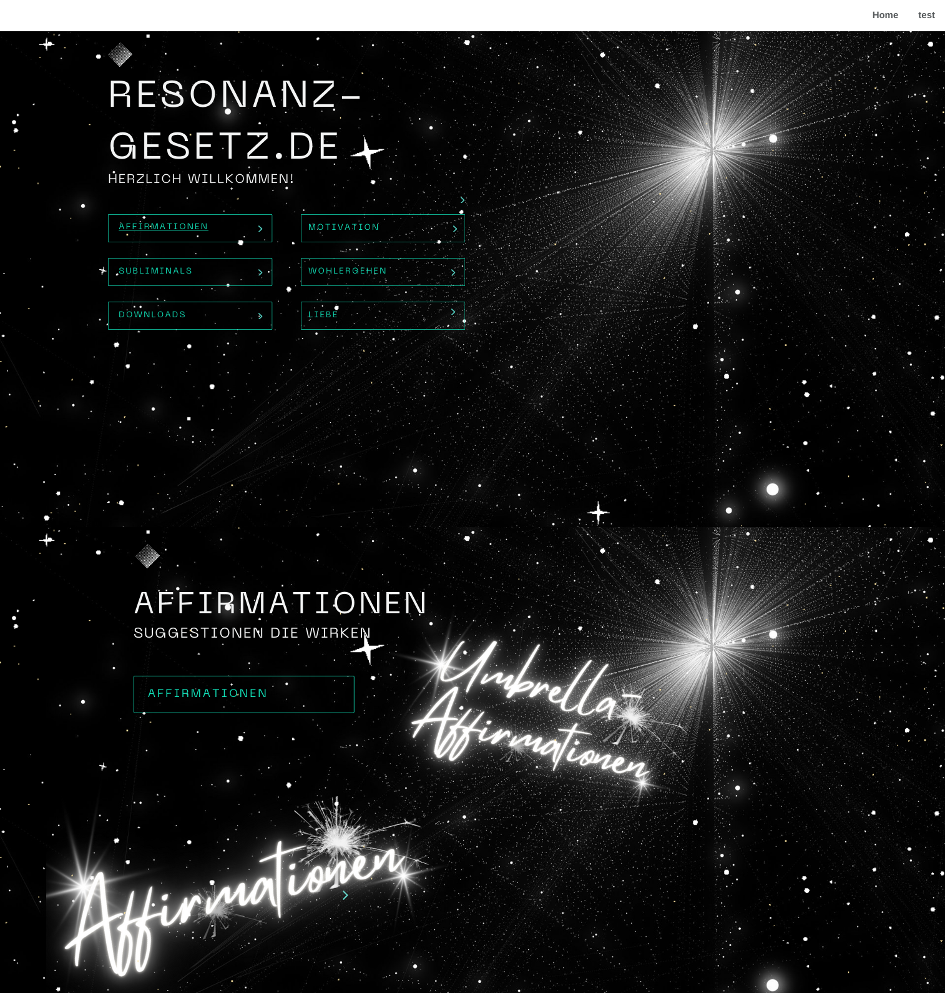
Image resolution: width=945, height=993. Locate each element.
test (926, 15)
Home (886, 15)
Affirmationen (163, 228)
